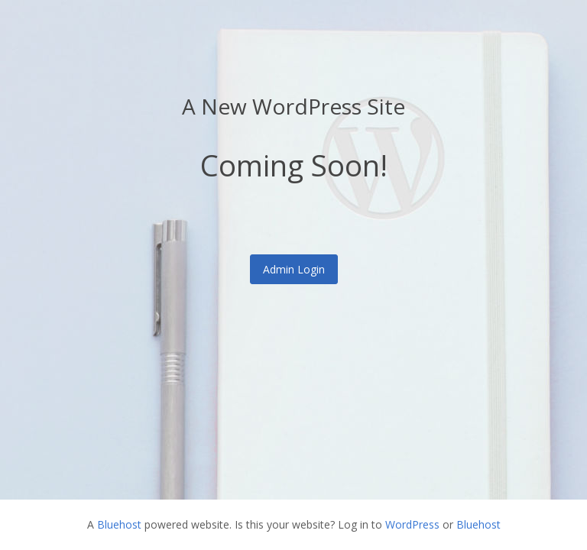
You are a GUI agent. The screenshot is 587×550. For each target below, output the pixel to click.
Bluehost (119, 524)
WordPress (412, 524)
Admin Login (294, 269)
